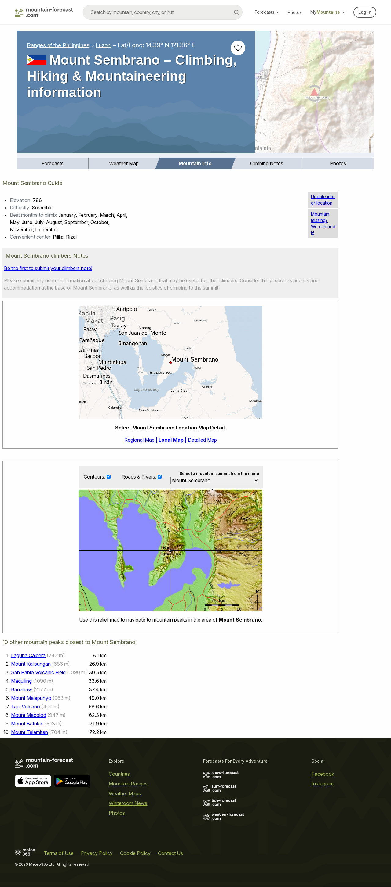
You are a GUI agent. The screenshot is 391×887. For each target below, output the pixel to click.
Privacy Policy (97, 853)
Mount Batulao (27, 724)
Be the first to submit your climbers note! (48, 268)
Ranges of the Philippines (58, 45)
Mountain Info (195, 163)
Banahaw (21, 690)
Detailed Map (202, 440)
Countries (119, 774)
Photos (295, 12)
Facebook (323, 774)
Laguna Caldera (28, 656)
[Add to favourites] (238, 48)
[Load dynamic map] (314, 94)
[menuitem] (53, 163)
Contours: (95, 477)
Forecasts (267, 12)
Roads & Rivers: (140, 477)
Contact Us (170, 853)
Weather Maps (125, 794)
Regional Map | (140, 440)
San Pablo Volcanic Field (38, 673)
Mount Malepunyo (31, 698)
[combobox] (163, 12)
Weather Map (124, 163)
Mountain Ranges (128, 784)
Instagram (323, 784)
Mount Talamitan (29, 732)
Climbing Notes (266, 163)
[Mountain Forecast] (44, 12)
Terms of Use (59, 853)
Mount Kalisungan (31, 664)
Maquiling (21, 681)
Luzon (103, 45)
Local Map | (173, 440)
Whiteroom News (128, 803)
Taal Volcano (25, 707)
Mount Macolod (28, 715)
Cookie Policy (135, 853)
